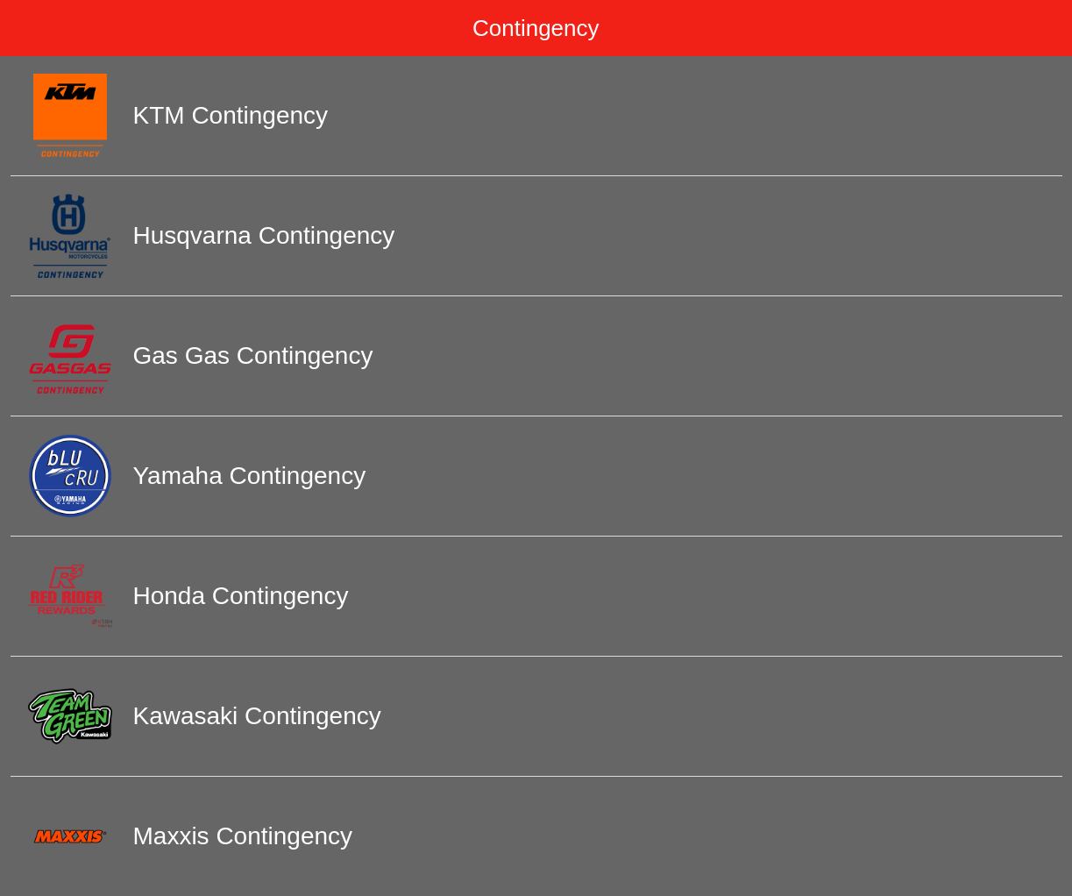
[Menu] (28, 28)
